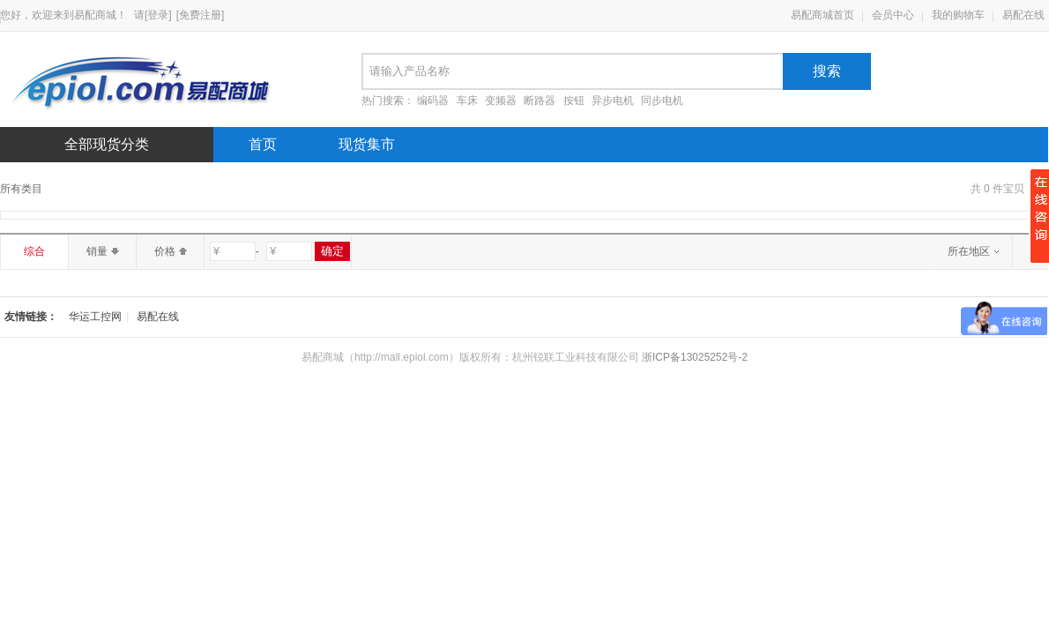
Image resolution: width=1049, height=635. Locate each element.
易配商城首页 (822, 15)
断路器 (539, 100)
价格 (170, 251)
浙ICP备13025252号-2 (695, 357)
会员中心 (893, 15)
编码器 (433, 100)
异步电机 (612, 100)
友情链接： (30, 316)
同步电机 (662, 100)
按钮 (573, 100)
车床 (467, 100)
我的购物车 (958, 15)
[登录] (158, 15)
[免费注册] (200, 15)
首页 (263, 144)
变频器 (501, 100)
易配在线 (1023, 15)
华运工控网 (95, 316)
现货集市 (367, 144)
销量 (102, 251)
